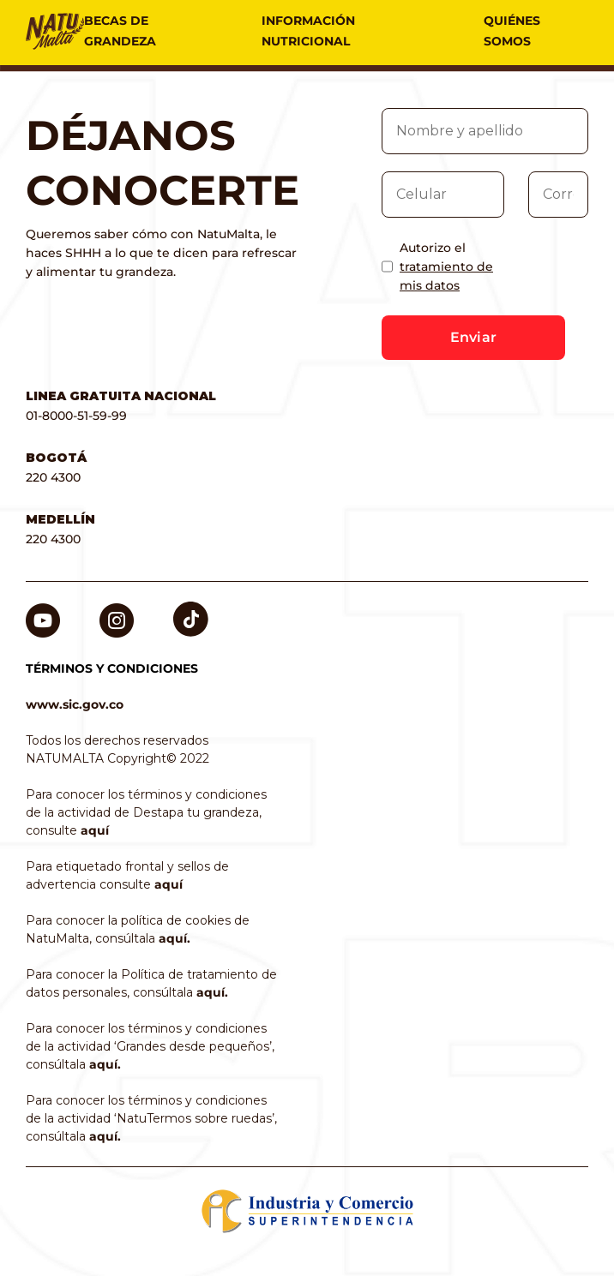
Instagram (116, 612)
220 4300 (53, 477)
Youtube (43, 612)
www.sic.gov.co (74, 704)
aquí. (174, 938)
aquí (95, 830)
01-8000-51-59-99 (76, 415)
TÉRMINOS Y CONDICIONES (112, 668)
